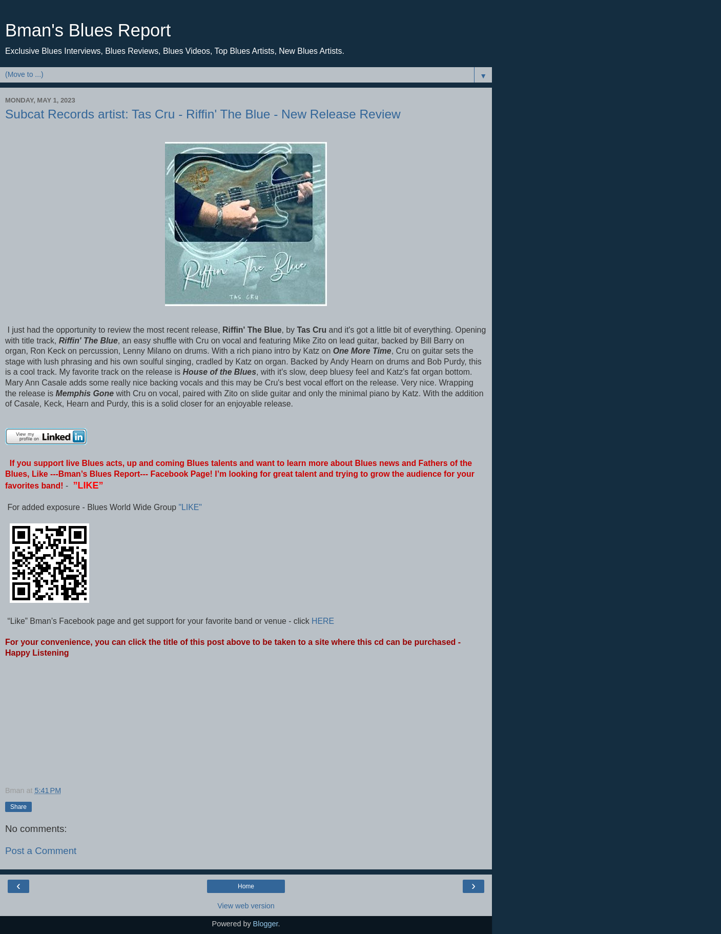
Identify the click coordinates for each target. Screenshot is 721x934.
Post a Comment (40, 850)
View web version (246, 906)
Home (246, 886)
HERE (322, 621)
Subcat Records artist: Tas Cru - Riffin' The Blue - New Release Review (203, 114)
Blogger (265, 924)
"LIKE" (191, 507)
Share (18, 806)
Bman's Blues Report (88, 30)
